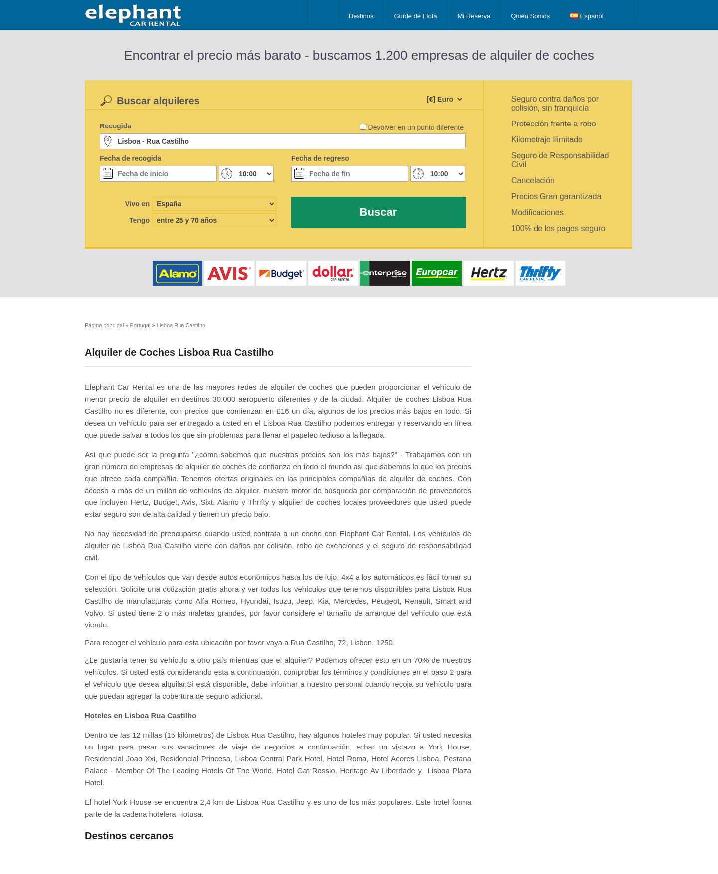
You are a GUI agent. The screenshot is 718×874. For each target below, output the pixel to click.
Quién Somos (530, 16)
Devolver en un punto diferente (416, 127)
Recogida (115, 126)
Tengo (139, 220)
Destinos (361, 16)
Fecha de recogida (130, 158)
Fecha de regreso (320, 158)
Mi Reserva (473, 16)
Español (587, 16)
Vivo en (137, 204)
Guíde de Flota (415, 16)
